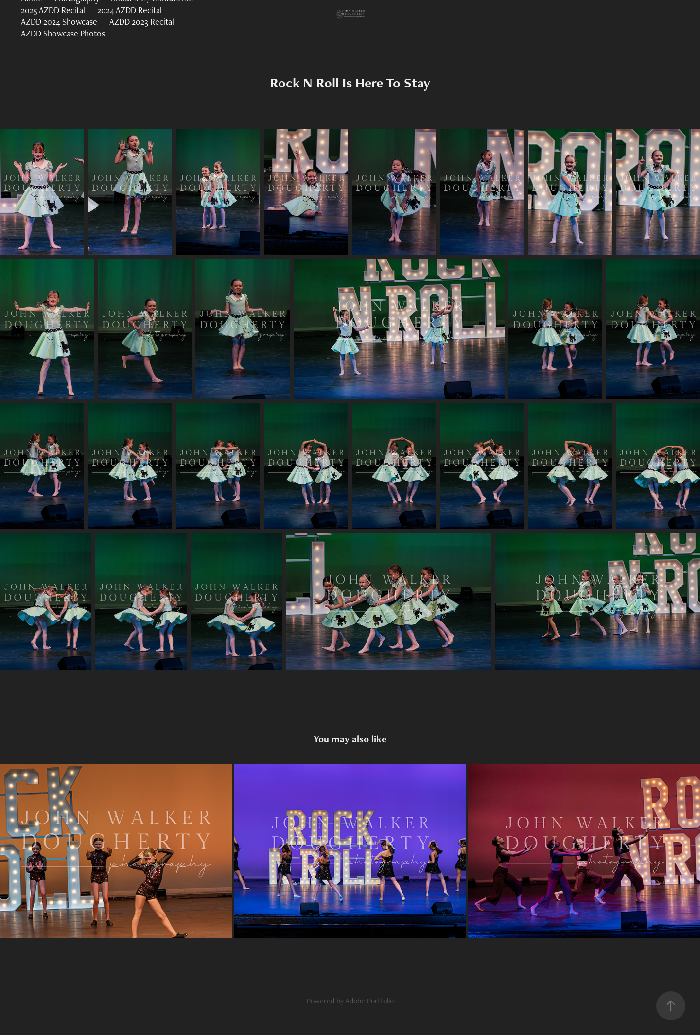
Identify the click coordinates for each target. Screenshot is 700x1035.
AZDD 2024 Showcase (59, 21)
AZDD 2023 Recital (141, 21)
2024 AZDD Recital (129, 10)
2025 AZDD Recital (53, 10)
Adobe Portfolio (369, 1001)
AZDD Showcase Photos (63, 33)
